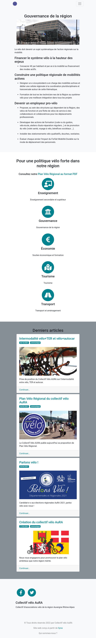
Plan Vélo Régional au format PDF (57, 174)
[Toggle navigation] (79, 3)
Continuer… (24, 389)
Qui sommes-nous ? (48, 633)
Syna (60, 628)
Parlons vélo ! (28, 462)
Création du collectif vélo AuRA (41, 522)
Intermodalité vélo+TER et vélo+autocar (47, 338)
